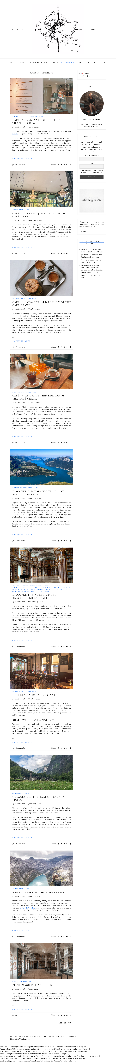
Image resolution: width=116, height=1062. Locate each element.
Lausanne (23, 116)
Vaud (41, 116)
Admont (15, 586)
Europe (54, 62)
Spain (48, 589)
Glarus (15, 889)
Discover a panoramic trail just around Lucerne (38, 493)
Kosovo (50, 587)
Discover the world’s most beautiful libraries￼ (34, 596)
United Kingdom (30, 591)
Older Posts (66, 1023)
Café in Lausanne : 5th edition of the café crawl (38, 121)
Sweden (68, 589)
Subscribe (95, 29)
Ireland (38, 587)
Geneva (15, 134)
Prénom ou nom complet (91, 155)
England (67, 586)
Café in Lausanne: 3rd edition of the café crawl (41, 303)
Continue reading (22, 159)
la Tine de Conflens (28, 908)
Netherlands (59, 587)
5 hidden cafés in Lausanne (34, 695)
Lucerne (15, 487)
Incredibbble (70, 1036)
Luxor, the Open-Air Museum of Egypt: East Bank (90, 275)
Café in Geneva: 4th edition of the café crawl (39, 215)
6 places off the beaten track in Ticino (38, 798)
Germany (30, 587)
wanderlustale (20, 127)
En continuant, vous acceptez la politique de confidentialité (91, 172)
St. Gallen (57, 589)
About (23, 62)
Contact (92, 62)
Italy (44, 587)
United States (43, 591)
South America (37, 589)
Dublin (60, 586)
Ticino (26, 793)
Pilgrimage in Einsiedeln (32, 985)
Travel (80, 62)
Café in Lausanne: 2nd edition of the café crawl (38, 397)
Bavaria (47, 586)
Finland (22, 587)
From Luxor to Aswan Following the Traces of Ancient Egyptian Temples (92, 267)
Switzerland (67, 62)
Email (92, 163)
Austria (39, 586)
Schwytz (23, 487)
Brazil (53, 586)
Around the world (38, 62)
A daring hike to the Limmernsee (38, 892)
